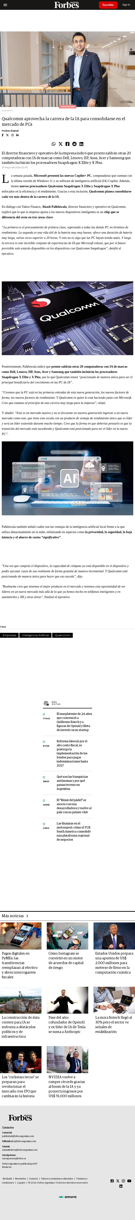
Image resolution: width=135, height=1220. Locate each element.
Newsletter (20, 1179)
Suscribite (108, 5)
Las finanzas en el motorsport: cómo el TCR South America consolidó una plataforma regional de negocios (74, 831)
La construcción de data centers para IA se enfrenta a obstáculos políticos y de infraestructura (20, 1027)
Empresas (9, 635)
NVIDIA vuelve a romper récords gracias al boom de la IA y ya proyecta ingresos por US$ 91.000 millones (67, 1086)
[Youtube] (129, 1181)
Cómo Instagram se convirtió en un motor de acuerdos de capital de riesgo (66, 961)
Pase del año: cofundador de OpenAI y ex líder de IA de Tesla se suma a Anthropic (67, 1025)
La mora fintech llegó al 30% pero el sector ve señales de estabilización (113, 1025)
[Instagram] (123, 1181)
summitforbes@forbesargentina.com (19, 1150)
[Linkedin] (121, 1186)
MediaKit (7, 1179)
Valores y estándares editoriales (57, 1179)
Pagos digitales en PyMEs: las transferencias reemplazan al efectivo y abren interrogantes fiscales (19, 965)
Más (72, 703)
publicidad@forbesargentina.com (18, 1136)
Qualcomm (62, 635)
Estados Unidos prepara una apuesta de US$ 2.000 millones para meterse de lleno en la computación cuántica (114, 963)
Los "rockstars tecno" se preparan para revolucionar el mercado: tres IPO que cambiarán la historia (20, 1086)
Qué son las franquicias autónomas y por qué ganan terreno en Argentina (72, 783)
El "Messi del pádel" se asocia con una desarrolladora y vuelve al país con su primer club (74, 806)
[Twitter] (118, 1181)
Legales (21, 1183)
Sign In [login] (126, 4)
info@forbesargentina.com (23, 1141)
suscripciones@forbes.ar (14, 1158)
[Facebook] (112, 1181)
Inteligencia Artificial (35, 635)
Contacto (33, 1179)
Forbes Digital (10, 130)
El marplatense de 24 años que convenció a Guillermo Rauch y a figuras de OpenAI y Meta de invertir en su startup (74, 722)
